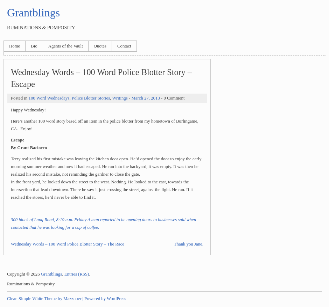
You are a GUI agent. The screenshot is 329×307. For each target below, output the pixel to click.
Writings (119, 98)
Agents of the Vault (65, 46)
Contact (124, 46)
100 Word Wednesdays (48, 98)
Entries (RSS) (76, 274)
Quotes (100, 46)
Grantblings (33, 12)
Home (14, 46)
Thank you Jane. (188, 244)
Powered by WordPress (105, 298)
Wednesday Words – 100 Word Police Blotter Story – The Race (67, 244)
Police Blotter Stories (91, 98)
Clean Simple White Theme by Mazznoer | (45, 298)
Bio (34, 46)
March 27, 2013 (145, 98)
